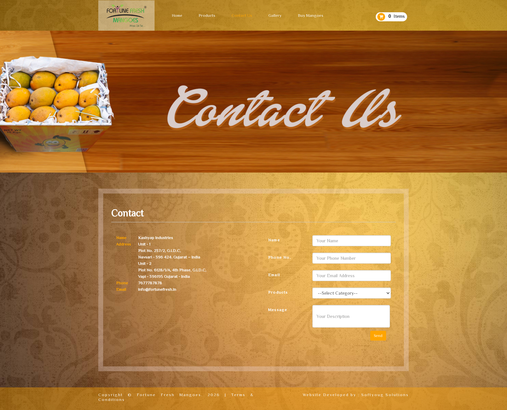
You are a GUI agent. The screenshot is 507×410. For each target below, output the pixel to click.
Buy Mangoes (310, 15)
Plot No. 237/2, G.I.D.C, (159, 250)
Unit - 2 (144, 263)
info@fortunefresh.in (157, 289)
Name (121, 237)
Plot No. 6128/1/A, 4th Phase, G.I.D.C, (172, 270)
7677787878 (150, 282)
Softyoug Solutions (385, 394)
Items (396, 16)
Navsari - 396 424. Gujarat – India (169, 257)
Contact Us (242, 15)
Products (207, 15)
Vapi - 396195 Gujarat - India (164, 276)
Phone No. (279, 257)
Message (277, 309)
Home (177, 15)
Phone (122, 282)
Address (123, 244)
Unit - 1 (144, 244)
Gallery (275, 15)
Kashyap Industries (155, 237)
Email (121, 289)
